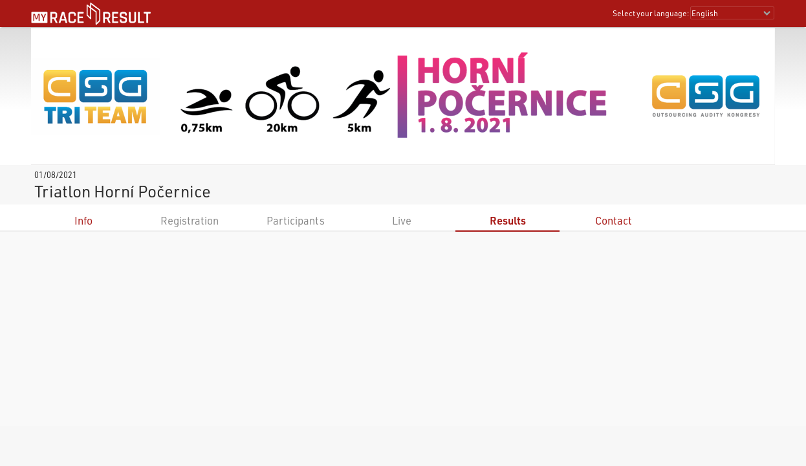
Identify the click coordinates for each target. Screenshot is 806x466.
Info (83, 220)
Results (508, 220)
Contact (613, 220)
